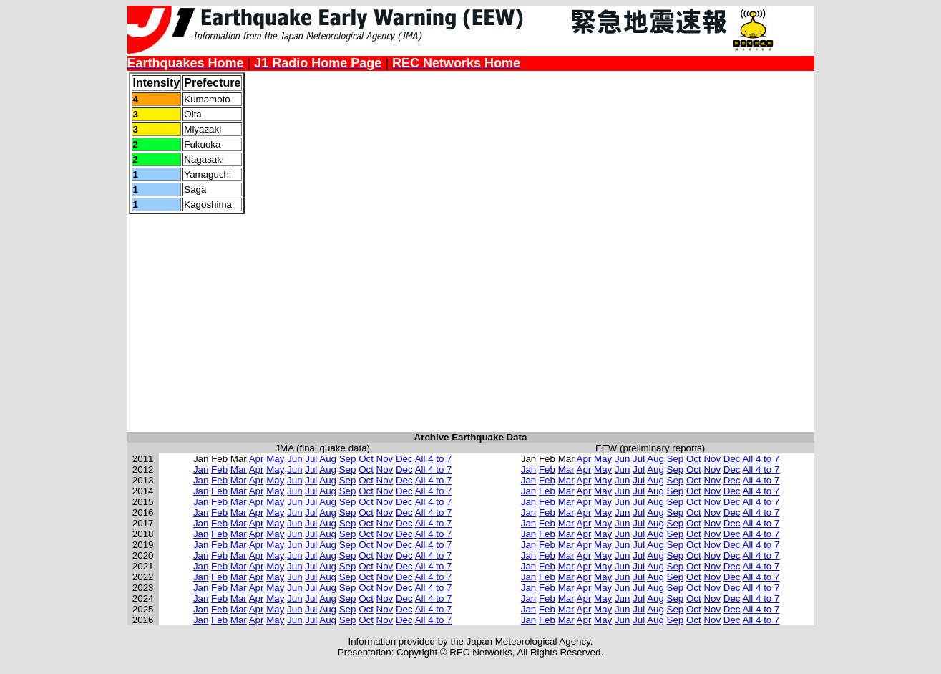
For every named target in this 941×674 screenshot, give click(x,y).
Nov (385, 458)
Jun (295, 458)
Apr (256, 458)
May (275, 458)
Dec (404, 458)
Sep (347, 458)
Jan (201, 469)
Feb (219, 469)
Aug (327, 458)
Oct (366, 458)
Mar (238, 469)
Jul (311, 458)
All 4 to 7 (433, 458)
